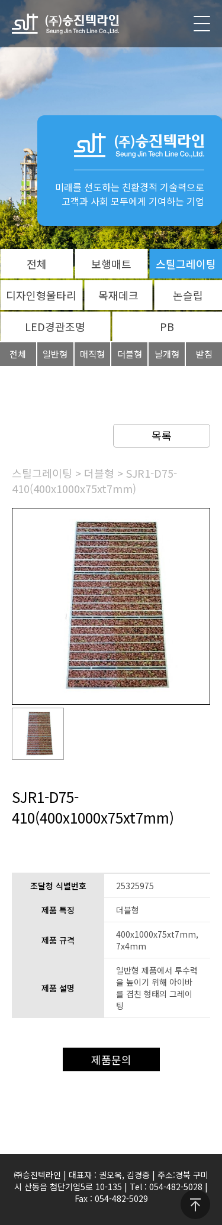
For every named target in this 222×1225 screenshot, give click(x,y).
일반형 (55, 354)
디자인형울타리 (41, 295)
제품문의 (111, 1059)
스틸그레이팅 (186, 263)
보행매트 (111, 263)
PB (167, 326)
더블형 (129, 354)
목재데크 (118, 295)
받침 (204, 354)
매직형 (92, 354)
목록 (162, 435)
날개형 (167, 354)
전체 (37, 263)
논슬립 (188, 295)
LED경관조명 (55, 326)
